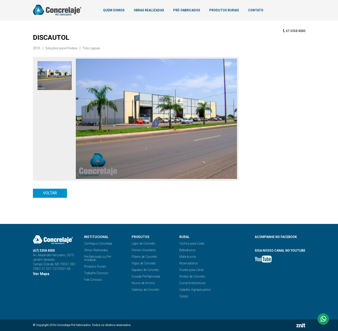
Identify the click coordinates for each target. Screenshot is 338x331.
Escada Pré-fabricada (146, 276)
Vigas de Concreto (144, 263)
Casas (183, 296)
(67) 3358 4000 (44, 250)
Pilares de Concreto (144, 256)
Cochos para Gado (191, 243)
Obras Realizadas (96, 250)
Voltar (50, 193)
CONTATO (255, 10)
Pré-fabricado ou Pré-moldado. (98, 258)
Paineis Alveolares (144, 250)
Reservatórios (188, 263)
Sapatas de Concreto (145, 270)
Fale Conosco (93, 279)
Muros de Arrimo (143, 283)
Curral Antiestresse (192, 283)
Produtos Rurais (95, 266)
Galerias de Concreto (145, 289)
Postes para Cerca (191, 270)
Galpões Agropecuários (195, 289)
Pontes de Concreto (192, 276)
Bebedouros (187, 250)
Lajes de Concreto (143, 243)
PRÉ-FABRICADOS (186, 10)
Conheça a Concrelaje (98, 243)
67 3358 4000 (295, 31)
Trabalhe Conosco (96, 273)
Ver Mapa (41, 274)
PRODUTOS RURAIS (224, 10)
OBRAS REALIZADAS (149, 10)
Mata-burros (187, 256)
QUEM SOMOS (114, 10)
